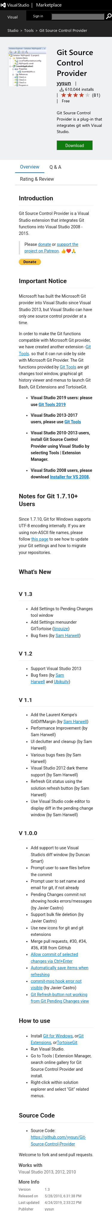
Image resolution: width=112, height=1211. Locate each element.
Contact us (19, 1194)
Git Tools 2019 (52, 404)
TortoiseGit (67, 1042)
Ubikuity (61, 681)
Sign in (38, 16)
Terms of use (69, 1194)
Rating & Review (37, 179)
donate (44, 244)
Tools (29, 30)
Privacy (49, 1194)
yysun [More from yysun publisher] (64, 82)
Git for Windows (58, 1036)
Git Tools (68, 367)
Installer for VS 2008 (69, 477)
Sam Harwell (67, 635)
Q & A (55, 167)
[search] (77, 16)
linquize (61, 628)
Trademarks (93, 1194)
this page (39, 539)
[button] (75, 145)
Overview (29, 167)
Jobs (35, 1194)
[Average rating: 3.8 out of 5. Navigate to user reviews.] (80, 95)
